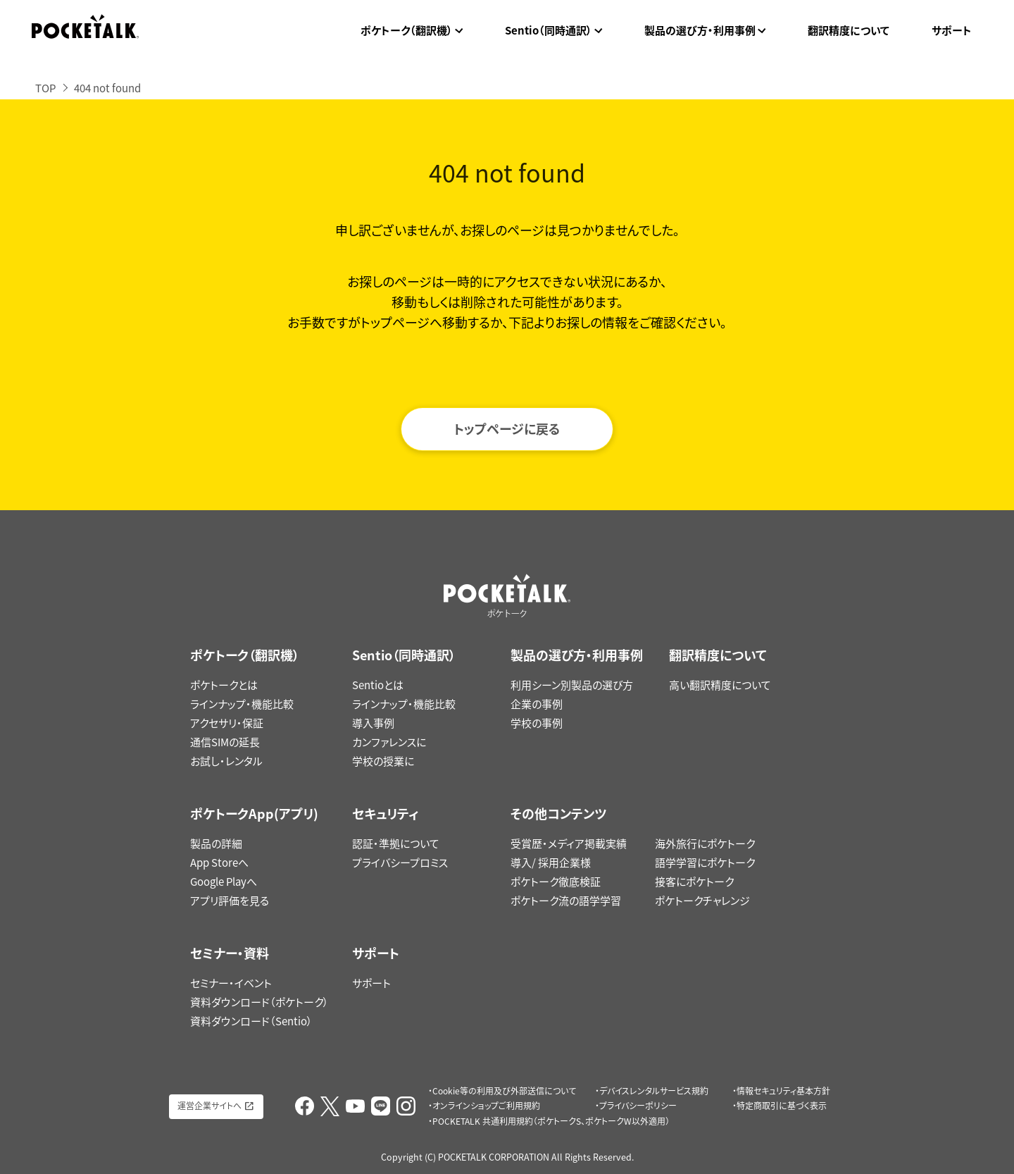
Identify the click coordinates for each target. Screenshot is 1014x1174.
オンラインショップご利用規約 (486, 1105)
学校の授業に (383, 761)
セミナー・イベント (231, 983)
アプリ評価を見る (229, 900)
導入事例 (373, 723)
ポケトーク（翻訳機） (407, 30)
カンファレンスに (389, 742)
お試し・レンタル (226, 761)
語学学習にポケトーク (705, 862)
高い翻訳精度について (720, 685)
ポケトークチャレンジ (702, 900)
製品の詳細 (216, 843)
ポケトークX (933, 8)
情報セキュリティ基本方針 (783, 1091)
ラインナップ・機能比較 (242, 704)
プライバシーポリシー (638, 1105)
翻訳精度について (848, 30)
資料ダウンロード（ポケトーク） (259, 1002)
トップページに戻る (507, 428)
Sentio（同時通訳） (548, 30)
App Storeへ (219, 862)
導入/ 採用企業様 (551, 862)
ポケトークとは (224, 685)
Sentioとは (377, 685)
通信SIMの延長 (225, 742)
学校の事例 (537, 723)
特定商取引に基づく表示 (782, 1105)
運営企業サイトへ (209, 1105)
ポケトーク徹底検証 (556, 881)
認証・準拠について (395, 843)
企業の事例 (537, 704)
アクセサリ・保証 (226, 723)
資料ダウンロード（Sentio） (251, 1021)
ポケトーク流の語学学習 (566, 900)
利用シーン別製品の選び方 (572, 685)
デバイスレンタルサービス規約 (653, 1091)
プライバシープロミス (400, 862)
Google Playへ (223, 881)
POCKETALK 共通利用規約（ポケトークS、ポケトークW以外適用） (551, 1121)
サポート (952, 30)
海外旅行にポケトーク (705, 843)
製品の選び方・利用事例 (700, 30)
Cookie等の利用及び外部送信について (504, 1091)
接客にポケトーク (694, 881)
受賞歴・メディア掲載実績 (569, 843)
